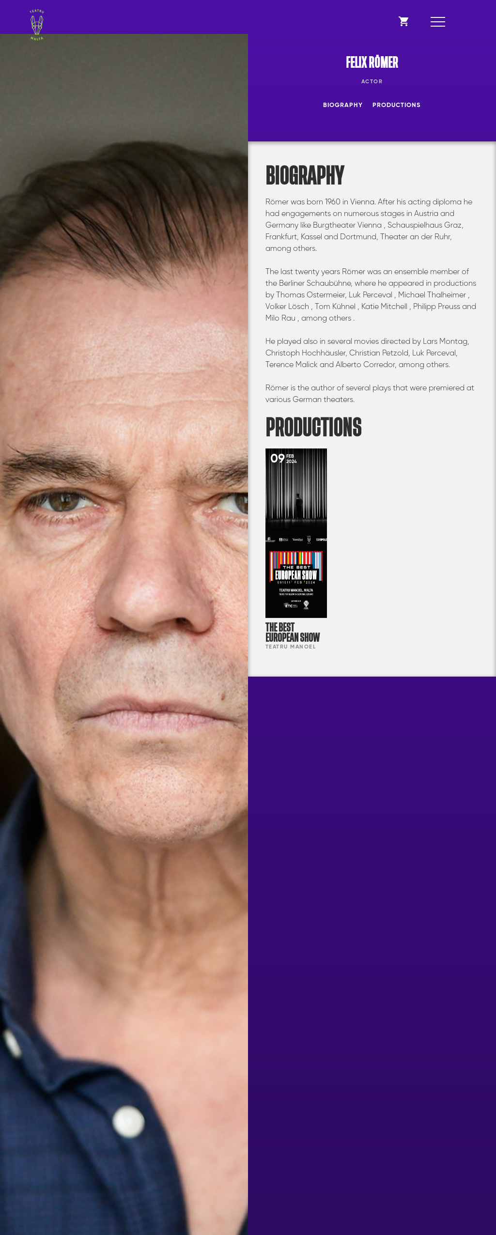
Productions (396, 105)
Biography (343, 105)
